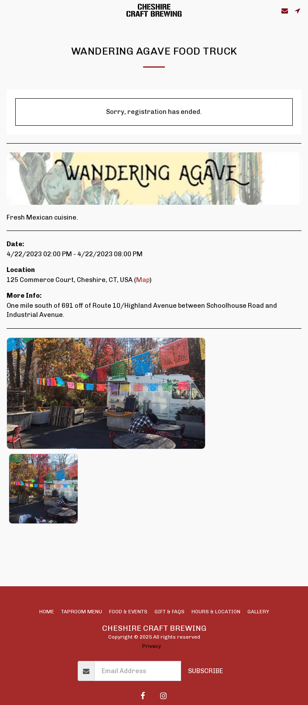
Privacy (151, 646)
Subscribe (205, 671)
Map (143, 280)
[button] (9, 10)
